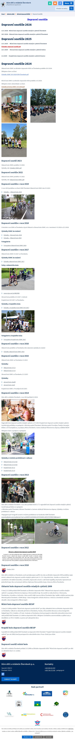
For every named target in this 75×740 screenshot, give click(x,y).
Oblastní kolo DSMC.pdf (17, 180)
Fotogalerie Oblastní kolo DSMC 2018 (15, 245)
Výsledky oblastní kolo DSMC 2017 (14, 261)
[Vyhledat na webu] (64, 8)
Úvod (3, 14)
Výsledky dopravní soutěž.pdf (11, 47)
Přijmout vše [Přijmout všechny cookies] (27, 737)
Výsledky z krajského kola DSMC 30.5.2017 (16, 308)
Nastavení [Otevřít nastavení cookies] (48, 737)
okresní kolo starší (9, 385)
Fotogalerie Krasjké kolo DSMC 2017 (15, 339)
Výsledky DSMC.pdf (16, 168)
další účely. (71, 728)
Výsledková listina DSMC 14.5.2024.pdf (13, 87)
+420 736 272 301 (50, 670)
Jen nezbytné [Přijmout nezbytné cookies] (38, 737)
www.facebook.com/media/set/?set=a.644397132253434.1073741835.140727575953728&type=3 (30, 517)
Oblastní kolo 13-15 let (10, 465)
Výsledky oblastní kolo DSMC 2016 (14, 352)
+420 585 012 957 (50, 668)
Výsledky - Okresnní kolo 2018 (13, 235)
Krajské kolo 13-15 (9, 471)
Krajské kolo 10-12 (9, 468)
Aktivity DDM (10, 14)
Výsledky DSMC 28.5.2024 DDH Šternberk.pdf (15, 74)
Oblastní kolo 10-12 (9, 368)
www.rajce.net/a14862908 (11, 293)
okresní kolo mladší (10, 382)
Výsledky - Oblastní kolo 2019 (13, 192)
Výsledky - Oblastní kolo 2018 (12, 238)
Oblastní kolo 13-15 (9, 371)
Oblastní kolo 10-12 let (10, 462)
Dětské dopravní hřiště (23, 14)
